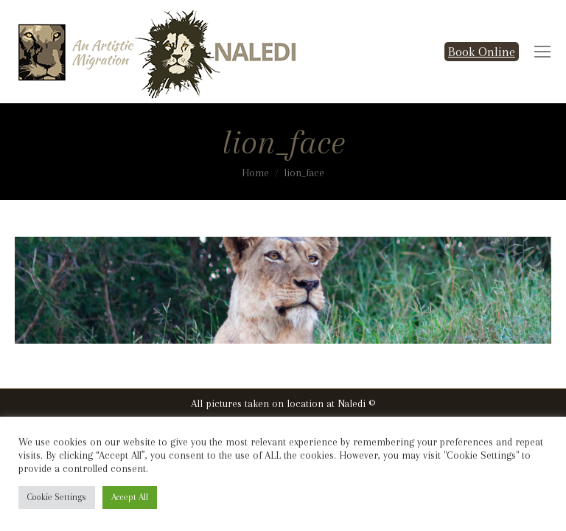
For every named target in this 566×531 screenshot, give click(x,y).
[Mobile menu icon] (542, 51)
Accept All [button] (129, 497)
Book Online (481, 51)
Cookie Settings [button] (56, 497)
